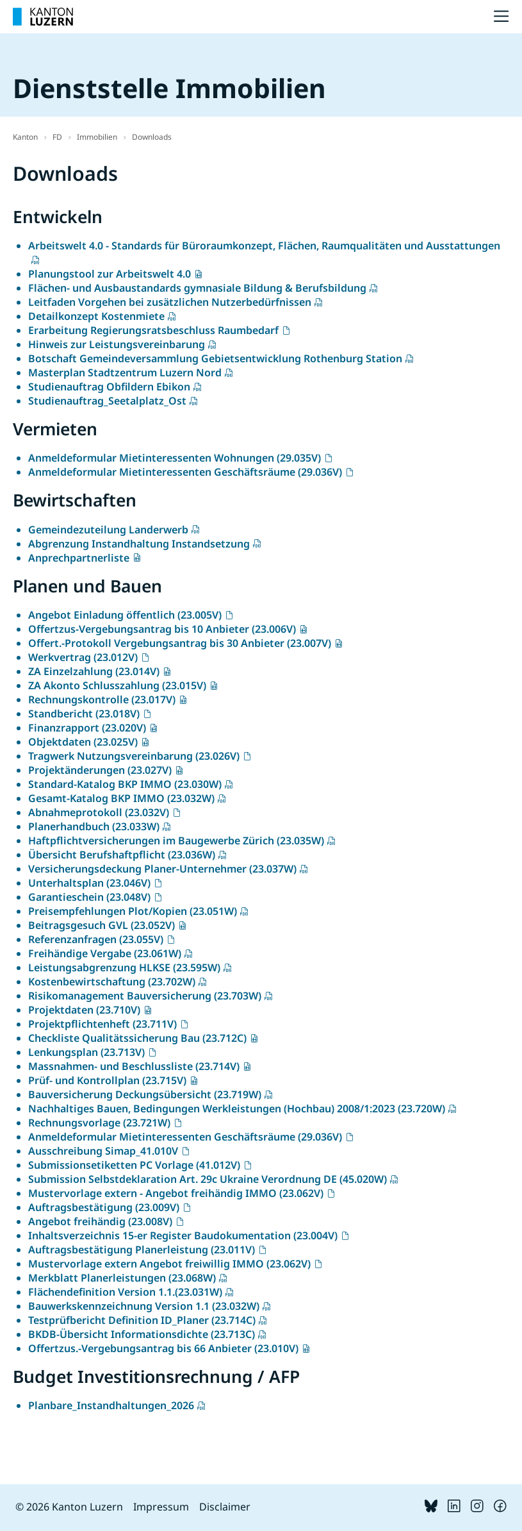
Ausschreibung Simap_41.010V (103, 1151)
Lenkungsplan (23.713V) (86, 1052)
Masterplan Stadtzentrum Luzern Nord (125, 372)
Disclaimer (224, 1507)
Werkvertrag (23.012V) (83, 657)
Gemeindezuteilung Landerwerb (108, 530)
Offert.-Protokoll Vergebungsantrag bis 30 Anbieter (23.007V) (179, 643)
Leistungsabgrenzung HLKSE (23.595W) (124, 967)
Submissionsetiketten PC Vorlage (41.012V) (134, 1165)
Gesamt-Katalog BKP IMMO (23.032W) (121, 798)
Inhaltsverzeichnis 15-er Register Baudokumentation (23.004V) (183, 1235)
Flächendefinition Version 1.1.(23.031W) (125, 1292)
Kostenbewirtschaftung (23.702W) (111, 982)
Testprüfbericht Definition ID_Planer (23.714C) (142, 1320)
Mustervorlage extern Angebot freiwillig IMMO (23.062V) (169, 1264)
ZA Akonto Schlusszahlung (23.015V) (117, 685)
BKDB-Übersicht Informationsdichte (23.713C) (141, 1334)
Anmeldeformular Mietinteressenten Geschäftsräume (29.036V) (185, 472)
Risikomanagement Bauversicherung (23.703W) (144, 996)
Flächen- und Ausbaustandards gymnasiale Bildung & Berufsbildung (197, 288)
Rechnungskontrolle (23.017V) (101, 699)
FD (57, 136)
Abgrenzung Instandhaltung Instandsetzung (139, 544)
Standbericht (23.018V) (84, 714)
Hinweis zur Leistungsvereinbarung (116, 344)
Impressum (161, 1507)
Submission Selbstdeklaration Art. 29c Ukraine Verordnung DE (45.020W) (207, 1179)
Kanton (25, 136)
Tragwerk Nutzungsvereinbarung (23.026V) (134, 756)
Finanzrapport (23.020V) (87, 728)
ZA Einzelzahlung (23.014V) (93, 671)
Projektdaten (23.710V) (84, 1010)
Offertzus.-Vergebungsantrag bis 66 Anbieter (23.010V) (163, 1348)
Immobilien (97, 136)
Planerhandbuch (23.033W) (93, 826)
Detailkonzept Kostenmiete (96, 316)
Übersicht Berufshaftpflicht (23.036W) (121, 855)
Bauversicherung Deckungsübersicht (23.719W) (144, 1094)
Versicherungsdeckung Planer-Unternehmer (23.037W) (162, 869)
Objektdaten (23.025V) (83, 742)
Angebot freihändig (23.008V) (100, 1221)
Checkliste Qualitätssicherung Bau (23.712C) (137, 1038)
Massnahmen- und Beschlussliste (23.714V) (134, 1066)
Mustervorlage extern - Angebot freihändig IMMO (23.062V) (175, 1193)
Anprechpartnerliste (78, 558)
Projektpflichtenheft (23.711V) (102, 1024)
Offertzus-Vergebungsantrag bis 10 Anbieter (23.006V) (162, 629)
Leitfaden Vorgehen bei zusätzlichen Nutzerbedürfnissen (169, 302)
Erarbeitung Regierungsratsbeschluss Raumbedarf (153, 330)
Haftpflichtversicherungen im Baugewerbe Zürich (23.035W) (176, 840)
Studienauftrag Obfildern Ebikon (109, 387)
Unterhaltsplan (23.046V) (89, 883)
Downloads (152, 136)
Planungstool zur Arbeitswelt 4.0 (109, 274)
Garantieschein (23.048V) (89, 897)
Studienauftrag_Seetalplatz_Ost (107, 401)
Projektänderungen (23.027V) (100, 770)
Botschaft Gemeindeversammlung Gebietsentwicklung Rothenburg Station (215, 358)
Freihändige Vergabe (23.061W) (104, 953)
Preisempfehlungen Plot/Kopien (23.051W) (132, 911)
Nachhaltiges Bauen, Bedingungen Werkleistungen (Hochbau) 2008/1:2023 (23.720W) (236, 1108)
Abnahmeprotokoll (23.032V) (98, 812)
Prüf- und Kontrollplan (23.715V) (107, 1080)
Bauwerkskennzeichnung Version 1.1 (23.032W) (143, 1306)
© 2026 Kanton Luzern (69, 1507)
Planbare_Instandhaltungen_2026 (111, 1405)
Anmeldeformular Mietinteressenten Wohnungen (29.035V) (174, 458)
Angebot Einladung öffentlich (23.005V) (125, 615)
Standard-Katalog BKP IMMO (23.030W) (125, 784)
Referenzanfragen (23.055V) (95, 939)
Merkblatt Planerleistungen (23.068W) (122, 1278)
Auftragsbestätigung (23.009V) (103, 1207)
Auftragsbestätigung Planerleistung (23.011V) (141, 1249)
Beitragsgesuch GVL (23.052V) (101, 925)
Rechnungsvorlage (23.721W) (99, 1123)
